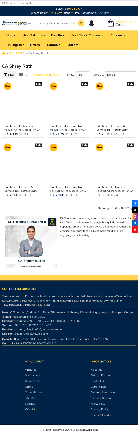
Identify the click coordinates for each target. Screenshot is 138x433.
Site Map (30, 398)
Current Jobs (98, 386)
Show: (71, 74)
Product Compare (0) (46, 74)
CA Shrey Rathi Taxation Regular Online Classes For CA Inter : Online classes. (22, 128)
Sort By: (98, 74)
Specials (30, 403)
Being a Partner (101, 375)
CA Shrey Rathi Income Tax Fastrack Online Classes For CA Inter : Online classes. (68, 189)
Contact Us (98, 381)
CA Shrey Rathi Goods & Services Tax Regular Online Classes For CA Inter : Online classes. (112, 128)
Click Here (55, 13)
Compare (9, 3)
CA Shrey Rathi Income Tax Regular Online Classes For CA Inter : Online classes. (68, 128)
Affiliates (30, 369)
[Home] (3, 53)
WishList (29, 3)
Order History (33, 392)
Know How (98, 403)
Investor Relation (101, 398)
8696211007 (73, 8)
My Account (32, 375)
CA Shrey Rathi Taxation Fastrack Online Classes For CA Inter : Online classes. (114, 189)
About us (96, 369)
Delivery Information (103, 392)
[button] (33, 35)
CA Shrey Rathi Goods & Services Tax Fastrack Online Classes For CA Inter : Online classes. (21, 189)
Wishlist (30, 409)
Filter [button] (9, 74)
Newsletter (32, 381)
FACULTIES (16, 53)
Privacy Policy (100, 409)
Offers (29, 386)
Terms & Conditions (103, 415)
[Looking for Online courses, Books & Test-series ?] (57, 23)
